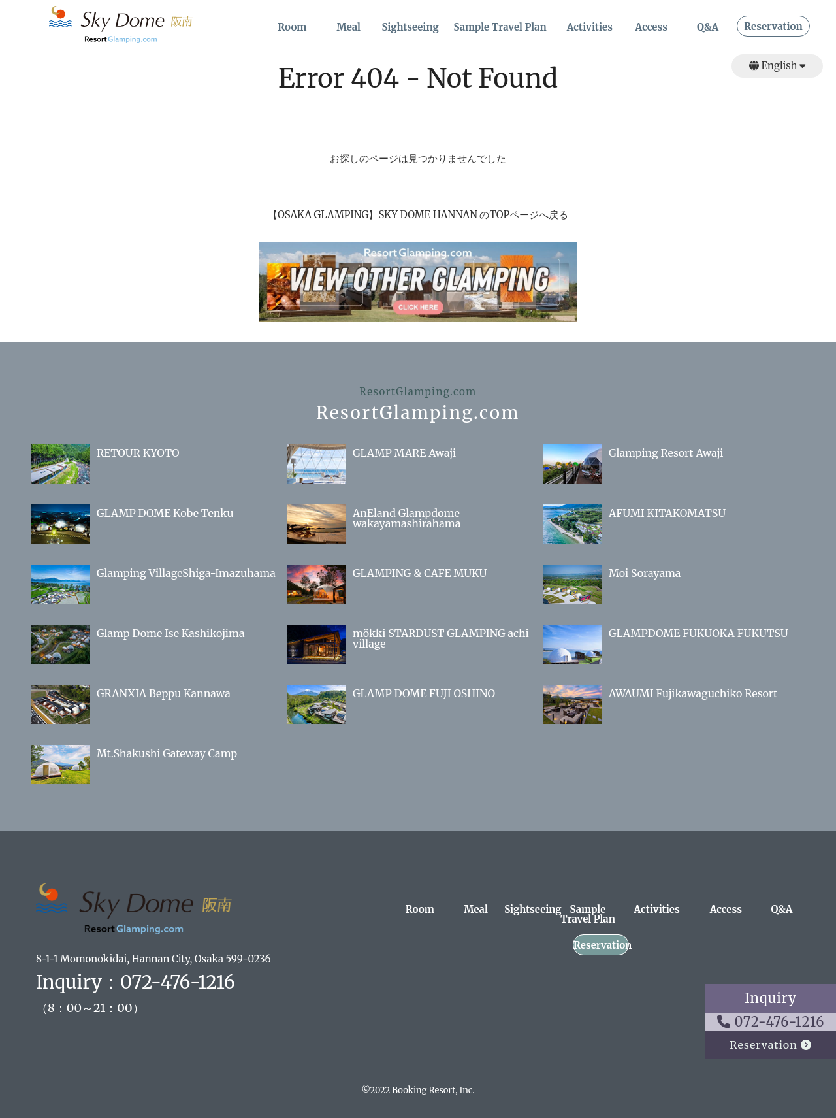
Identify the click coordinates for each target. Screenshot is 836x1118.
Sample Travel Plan (499, 27)
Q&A (707, 27)
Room (292, 27)
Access (651, 27)
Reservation (773, 27)
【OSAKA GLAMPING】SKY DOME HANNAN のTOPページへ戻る (418, 214)
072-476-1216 (771, 1021)
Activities (590, 27)
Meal (348, 27)
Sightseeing (410, 27)
